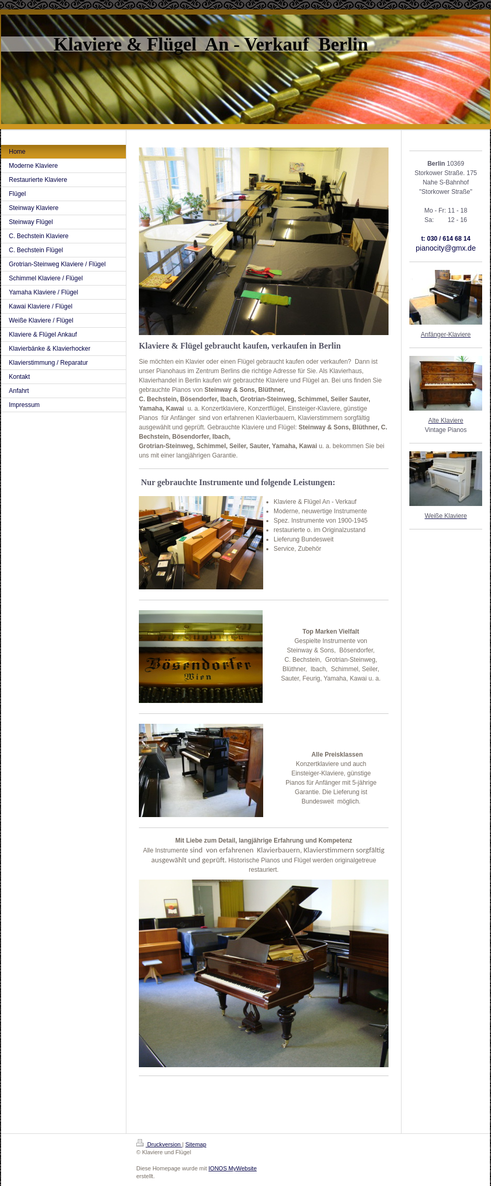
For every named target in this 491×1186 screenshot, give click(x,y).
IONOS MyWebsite (233, 1168)
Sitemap (195, 1144)
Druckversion (159, 1144)
